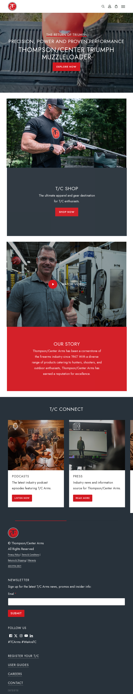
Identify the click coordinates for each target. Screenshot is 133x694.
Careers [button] (15, 674)
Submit (16, 613)
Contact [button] (15, 683)
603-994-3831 (14, 566)
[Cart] (116, 6)
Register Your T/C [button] (23, 656)
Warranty (32, 560)
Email (12, 593)
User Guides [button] (18, 665)
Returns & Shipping (17, 560)
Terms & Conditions (30, 554)
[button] (123, 6)
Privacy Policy (14, 554)
